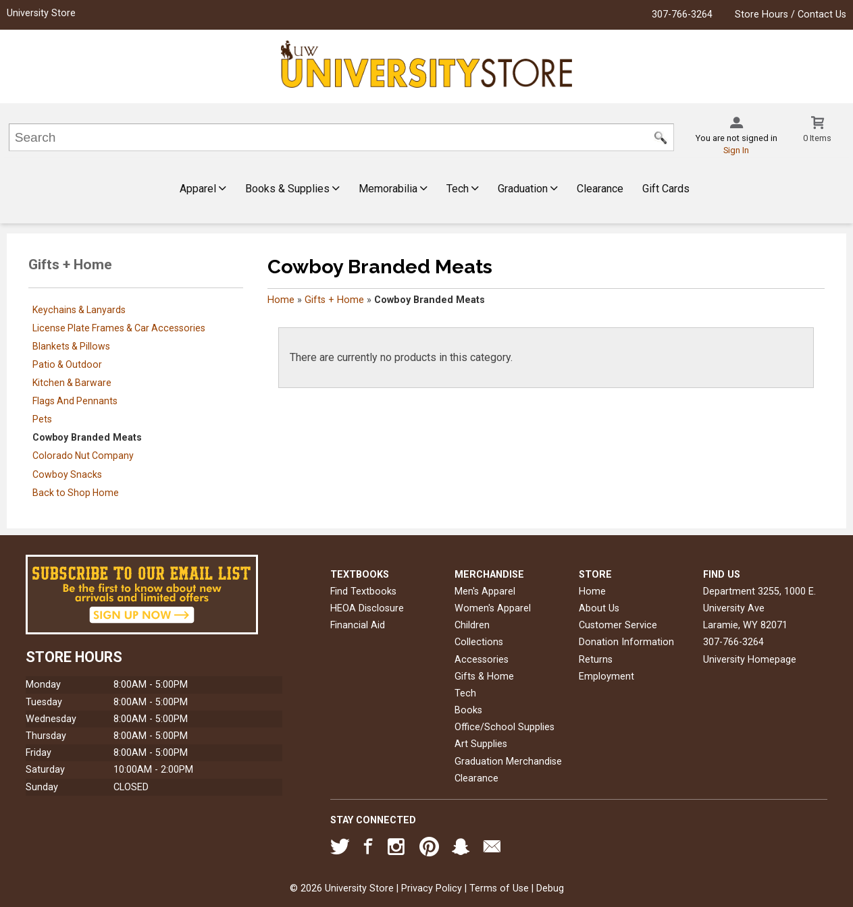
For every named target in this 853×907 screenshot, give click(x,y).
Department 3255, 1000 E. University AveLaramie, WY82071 (759, 608)
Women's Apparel (493, 608)
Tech (462, 188)
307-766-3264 (682, 14)
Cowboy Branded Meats (87, 437)
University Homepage (749, 659)
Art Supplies (481, 744)
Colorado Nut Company (83, 455)
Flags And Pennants (75, 400)
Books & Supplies (292, 188)
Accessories (482, 659)
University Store (41, 13)
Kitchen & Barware (71, 382)
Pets (42, 419)
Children (472, 625)
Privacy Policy (431, 888)
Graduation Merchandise (508, 761)
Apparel (203, 188)
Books (468, 710)
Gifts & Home (484, 676)
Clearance (600, 188)
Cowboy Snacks (67, 474)
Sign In (736, 150)
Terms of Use (499, 888)
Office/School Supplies (504, 727)
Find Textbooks (363, 591)
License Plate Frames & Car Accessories (118, 328)
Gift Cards (666, 188)
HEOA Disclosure (367, 608)
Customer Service (618, 625)
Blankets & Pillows (71, 346)
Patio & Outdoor (67, 364)
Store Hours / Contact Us (790, 14)
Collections (479, 642)
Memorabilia (393, 188)
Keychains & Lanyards (79, 309)
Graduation (528, 188)
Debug (550, 888)
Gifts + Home (334, 300)
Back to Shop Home (75, 492)
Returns (596, 659)
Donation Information (626, 642)
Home (280, 300)
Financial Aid (357, 625)
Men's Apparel (485, 591)
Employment (606, 676)
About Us (599, 608)
